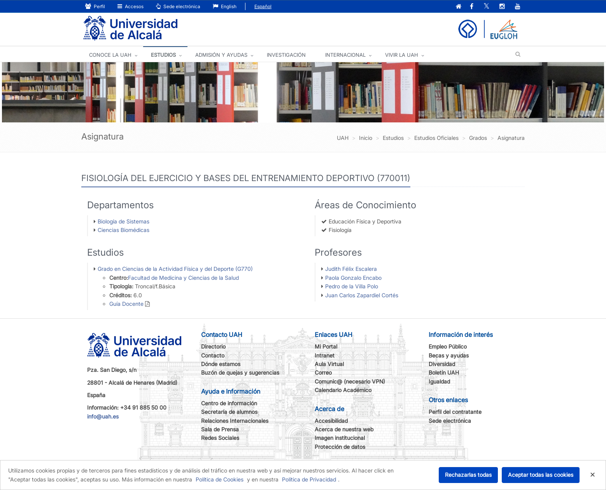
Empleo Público (448, 346)
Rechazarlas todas (468, 474)
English (224, 6)
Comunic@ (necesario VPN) (350, 381)
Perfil (95, 6)
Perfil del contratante (455, 411)
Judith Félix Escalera (351, 268)
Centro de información (229, 403)
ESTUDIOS (163, 55)
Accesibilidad (331, 420)
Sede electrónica (178, 6)
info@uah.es (103, 416)
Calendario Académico (343, 390)
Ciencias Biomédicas (123, 230)
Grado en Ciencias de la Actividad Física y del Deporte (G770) (175, 268)
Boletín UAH (444, 372)
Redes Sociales (220, 437)
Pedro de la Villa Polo (351, 286)
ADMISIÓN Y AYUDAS (221, 55)
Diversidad (442, 364)
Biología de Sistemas (123, 221)
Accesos (130, 6)
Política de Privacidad (309, 479)
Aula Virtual (329, 364)
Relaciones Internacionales (234, 420)
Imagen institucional (340, 437)
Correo (323, 372)
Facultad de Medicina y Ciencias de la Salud (183, 277)
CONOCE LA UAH (110, 55)
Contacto (212, 355)
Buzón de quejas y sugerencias (240, 372)
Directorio (213, 346)
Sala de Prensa (220, 429)
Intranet (325, 355)
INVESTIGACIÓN (286, 55)
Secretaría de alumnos (229, 411)
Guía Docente (126, 303)
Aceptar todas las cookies (540, 474)
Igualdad (439, 381)
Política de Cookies (219, 479)
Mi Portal (326, 346)
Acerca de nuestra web (344, 429)
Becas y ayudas (449, 355)
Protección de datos (340, 446)
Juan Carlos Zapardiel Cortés (361, 295)
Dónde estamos (220, 364)
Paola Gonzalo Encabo (353, 277)
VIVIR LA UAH (401, 55)
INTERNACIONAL (345, 55)
